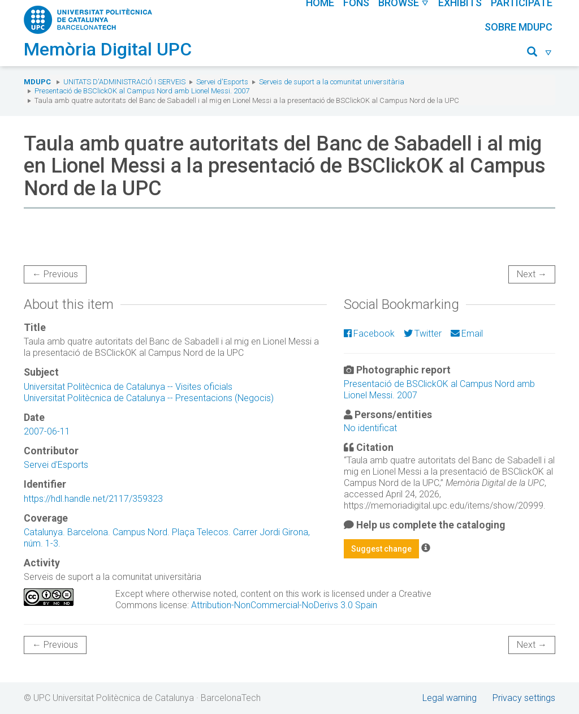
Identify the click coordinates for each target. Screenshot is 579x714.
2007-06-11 (47, 431)
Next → (532, 274)
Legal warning (449, 698)
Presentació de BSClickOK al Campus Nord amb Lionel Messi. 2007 (141, 91)
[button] (539, 53)
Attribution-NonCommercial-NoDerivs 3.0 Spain (284, 605)
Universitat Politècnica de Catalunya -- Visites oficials (128, 386)
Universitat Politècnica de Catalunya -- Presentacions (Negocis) (149, 398)
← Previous (55, 274)
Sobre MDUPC (518, 27)
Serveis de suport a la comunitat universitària (331, 82)
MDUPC (37, 82)
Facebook (369, 333)
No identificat (370, 428)
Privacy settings (523, 698)
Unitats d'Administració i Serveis (124, 82)
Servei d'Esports (222, 82)
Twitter (423, 333)
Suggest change (381, 548)
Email (467, 333)
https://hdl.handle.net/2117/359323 (93, 498)
